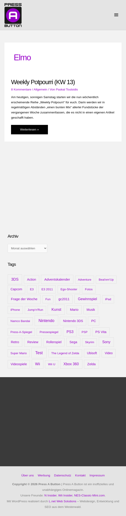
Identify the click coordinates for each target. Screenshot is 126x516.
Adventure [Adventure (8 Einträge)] (84, 279)
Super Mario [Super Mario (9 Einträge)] (19, 353)
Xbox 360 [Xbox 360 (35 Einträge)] (71, 364)
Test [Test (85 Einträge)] (39, 353)
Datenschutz (62, 475)
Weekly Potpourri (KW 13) (43, 82)
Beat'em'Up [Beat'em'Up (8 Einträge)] (106, 279)
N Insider (50, 495)
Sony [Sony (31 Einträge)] (106, 342)
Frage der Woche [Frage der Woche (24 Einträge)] (24, 299)
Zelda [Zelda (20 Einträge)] (91, 364)
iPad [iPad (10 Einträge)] (108, 299)
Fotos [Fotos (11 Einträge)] (88, 289)
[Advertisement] (41, 194)
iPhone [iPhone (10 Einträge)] (15, 309)
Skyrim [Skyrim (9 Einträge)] (89, 342)
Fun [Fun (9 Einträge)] (48, 299)
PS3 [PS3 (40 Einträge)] (70, 332)
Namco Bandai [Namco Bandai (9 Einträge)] (20, 321)
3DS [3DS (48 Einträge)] (15, 279)
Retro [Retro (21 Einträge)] (15, 342)
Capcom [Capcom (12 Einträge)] (16, 289)
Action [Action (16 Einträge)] (31, 279)
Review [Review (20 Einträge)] (32, 342)
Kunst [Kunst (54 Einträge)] (56, 309)
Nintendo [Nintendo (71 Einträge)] (46, 320)
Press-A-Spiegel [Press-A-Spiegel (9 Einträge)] (21, 332)
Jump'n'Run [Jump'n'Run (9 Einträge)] (35, 309)
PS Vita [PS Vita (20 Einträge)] (100, 332)
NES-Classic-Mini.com (89, 495)
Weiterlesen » (29, 131)
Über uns (27, 475)
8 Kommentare (21, 89)
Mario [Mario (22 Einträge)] (74, 309)
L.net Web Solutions (62, 501)
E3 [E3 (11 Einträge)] (32, 289)
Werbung (44, 475)
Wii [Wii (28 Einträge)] (37, 364)
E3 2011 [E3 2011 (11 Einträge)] (47, 289)
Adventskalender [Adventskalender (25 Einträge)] (57, 279)
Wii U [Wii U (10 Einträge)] (51, 364)
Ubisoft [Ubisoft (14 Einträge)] (92, 353)
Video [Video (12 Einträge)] (109, 353)
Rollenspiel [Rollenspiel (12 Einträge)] (54, 342)
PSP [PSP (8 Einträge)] (85, 332)
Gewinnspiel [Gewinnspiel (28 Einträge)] (87, 299)
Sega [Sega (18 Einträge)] (73, 342)
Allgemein (40, 89)
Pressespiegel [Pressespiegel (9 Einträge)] (49, 332)
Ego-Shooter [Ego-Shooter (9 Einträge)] (69, 289)
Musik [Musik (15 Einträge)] (91, 309)
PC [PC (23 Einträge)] (93, 321)
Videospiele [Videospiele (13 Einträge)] (19, 364)
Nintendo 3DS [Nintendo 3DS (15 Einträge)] (73, 321)
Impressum (97, 475)
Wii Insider (65, 495)
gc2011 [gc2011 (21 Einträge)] (64, 299)
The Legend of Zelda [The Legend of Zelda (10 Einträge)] (65, 353)
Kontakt (80, 475)
